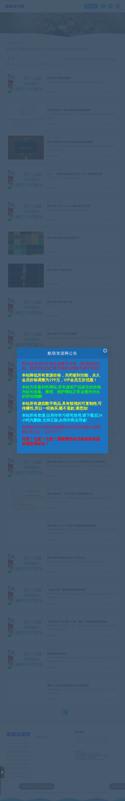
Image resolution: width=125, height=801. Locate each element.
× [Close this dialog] (105, 351)
